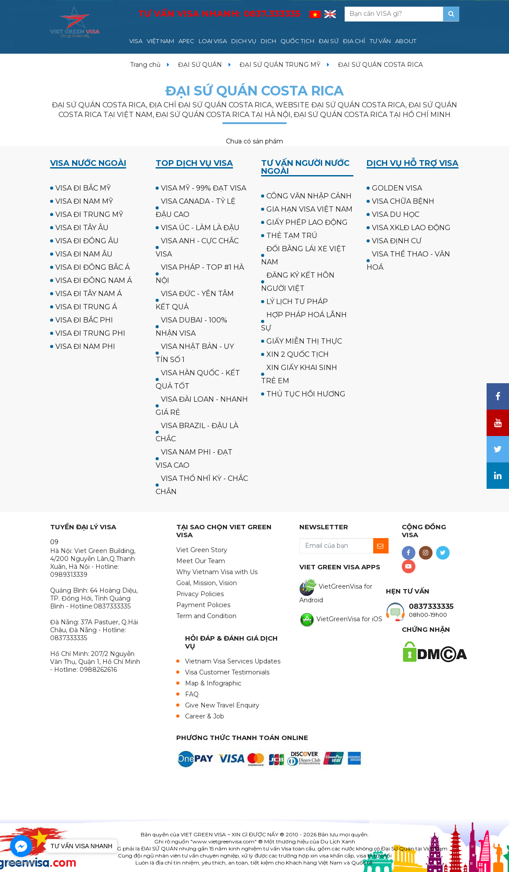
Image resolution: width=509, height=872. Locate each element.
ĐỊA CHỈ (354, 40)
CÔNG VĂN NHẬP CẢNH (309, 196)
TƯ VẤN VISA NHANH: (219, 13)
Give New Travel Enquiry (222, 705)
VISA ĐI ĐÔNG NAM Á (93, 280)
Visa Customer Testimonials (227, 672)
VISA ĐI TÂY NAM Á (88, 293)
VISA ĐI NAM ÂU (84, 254)
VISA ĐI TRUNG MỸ (89, 214)
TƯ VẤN (380, 40)
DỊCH (268, 40)
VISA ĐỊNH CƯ (397, 241)
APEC (186, 40)
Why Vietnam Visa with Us (217, 572)
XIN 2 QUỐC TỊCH (297, 354)
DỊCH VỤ (243, 40)
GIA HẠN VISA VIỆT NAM (309, 209)
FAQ (192, 694)
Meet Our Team (200, 561)
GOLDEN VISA (397, 188)
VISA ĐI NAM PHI (85, 346)
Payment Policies (203, 605)
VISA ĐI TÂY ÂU (82, 227)
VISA (135, 40)
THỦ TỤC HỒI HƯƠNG (305, 394)
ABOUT (405, 40)
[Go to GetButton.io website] (21, 863)
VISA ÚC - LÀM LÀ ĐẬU (200, 227)
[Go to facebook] (21, 846)
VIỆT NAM (160, 40)
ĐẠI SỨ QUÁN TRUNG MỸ (280, 65)
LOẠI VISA (213, 40)
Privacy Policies (200, 594)
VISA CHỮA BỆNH (403, 201)
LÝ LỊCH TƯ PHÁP (297, 301)
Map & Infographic (213, 683)
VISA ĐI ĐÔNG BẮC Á (92, 267)
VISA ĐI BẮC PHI (84, 320)
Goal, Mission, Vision (206, 583)
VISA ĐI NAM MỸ (84, 201)
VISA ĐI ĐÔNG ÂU (87, 241)
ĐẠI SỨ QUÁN (200, 65)
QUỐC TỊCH (297, 40)
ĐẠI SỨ (328, 40)
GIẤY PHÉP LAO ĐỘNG (307, 222)
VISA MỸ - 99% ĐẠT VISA (203, 188)
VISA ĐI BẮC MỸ (83, 188)
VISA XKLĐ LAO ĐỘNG (411, 227)
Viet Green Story (201, 550)
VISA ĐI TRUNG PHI (90, 333)
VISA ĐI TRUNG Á (86, 307)
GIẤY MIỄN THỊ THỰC (304, 341)
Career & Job (204, 716)
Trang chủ (145, 65)
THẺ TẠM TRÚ (291, 235)
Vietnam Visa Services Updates (232, 661)
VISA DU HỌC (395, 214)
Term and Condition (206, 616)
